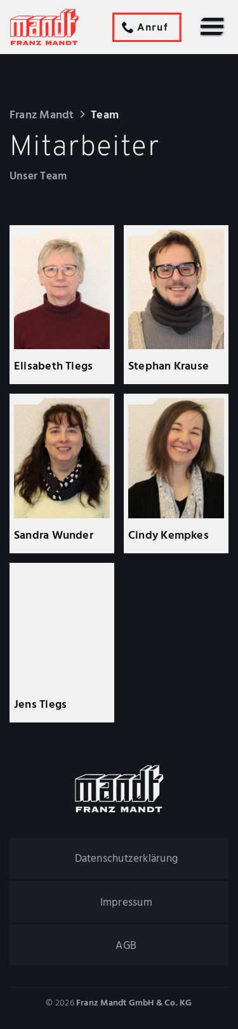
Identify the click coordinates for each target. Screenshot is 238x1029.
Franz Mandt (42, 115)
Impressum (126, 902)
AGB (126, 946)
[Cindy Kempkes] (176, 473)
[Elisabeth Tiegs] (62, 304)
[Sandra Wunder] (62, 473)
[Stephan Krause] (176, 304)
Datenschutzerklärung (126, 858)
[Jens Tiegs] (62, 643)
